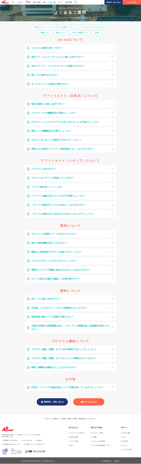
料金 (44, 2)
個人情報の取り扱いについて (12, 444)
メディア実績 (74, 441)
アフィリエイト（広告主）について (62, 27)
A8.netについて (39, 27)
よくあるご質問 (52, 2)
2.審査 (94, 437)
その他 (97, 33)
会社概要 (116, 461)
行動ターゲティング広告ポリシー (35, 444)
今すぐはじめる (131, 2)
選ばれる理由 (74, 437)
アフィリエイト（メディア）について (93, 27)
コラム (76, 2)
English (40, 440)
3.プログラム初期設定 (99, 441)
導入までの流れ (37, 2)
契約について (60, 33)
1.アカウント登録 (98, 433)
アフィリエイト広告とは (77, 433)
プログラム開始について (80, 33)
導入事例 (28, 2)
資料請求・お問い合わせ (114, 2)
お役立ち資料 (68, 2)
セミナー (60, 2)
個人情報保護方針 (106, 461)
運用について (44, 33)
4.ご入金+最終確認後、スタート (102, 445)
